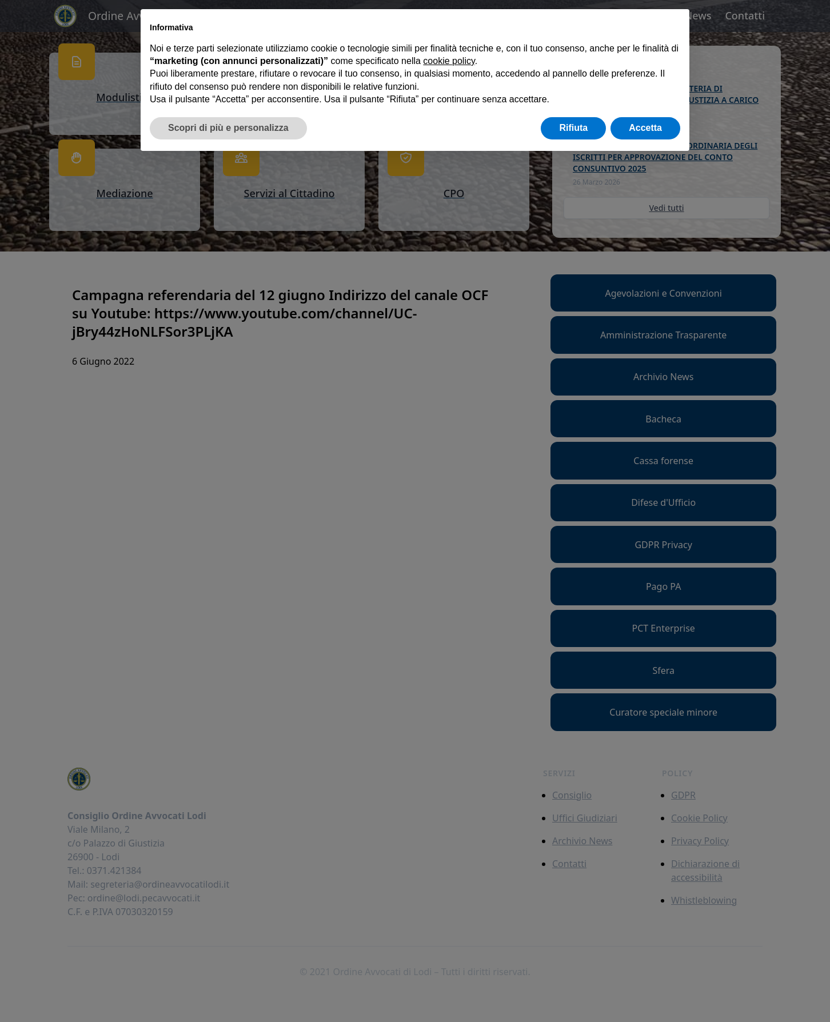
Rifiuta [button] (573, 128)
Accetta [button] (645, 128)
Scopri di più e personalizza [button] (228, 128)
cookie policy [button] (448, 61)
